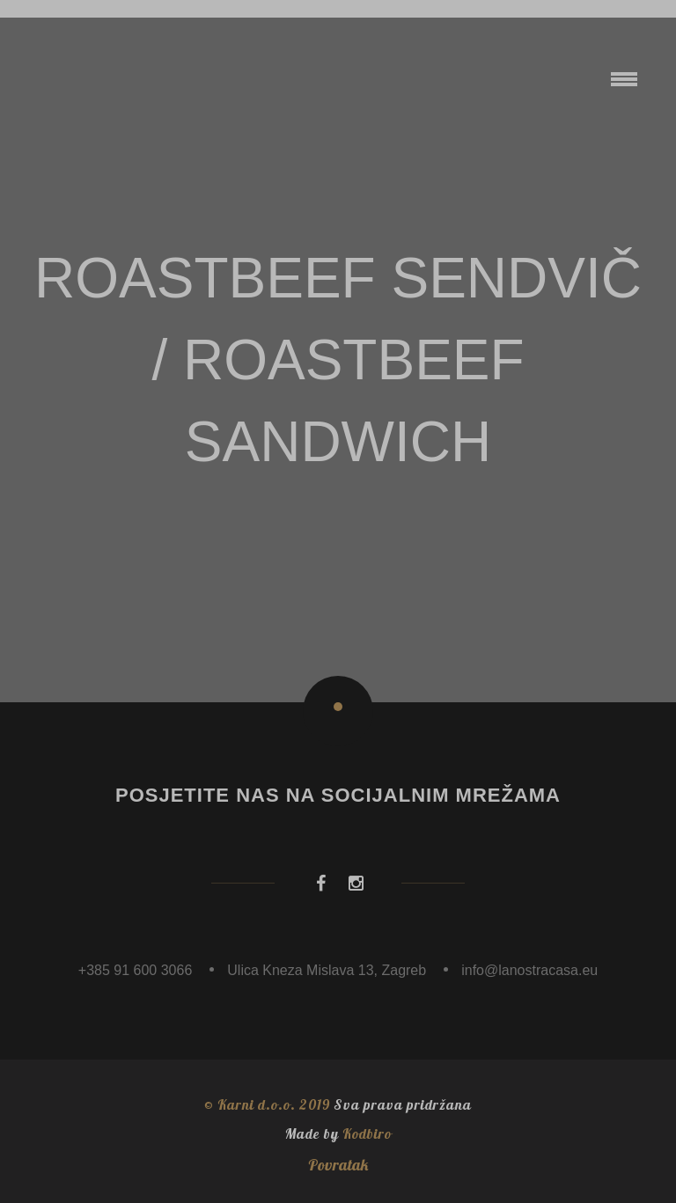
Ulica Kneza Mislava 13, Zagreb (326, 970)
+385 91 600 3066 (135, 970)
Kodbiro (367, 1133)
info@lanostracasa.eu (529, 970)
